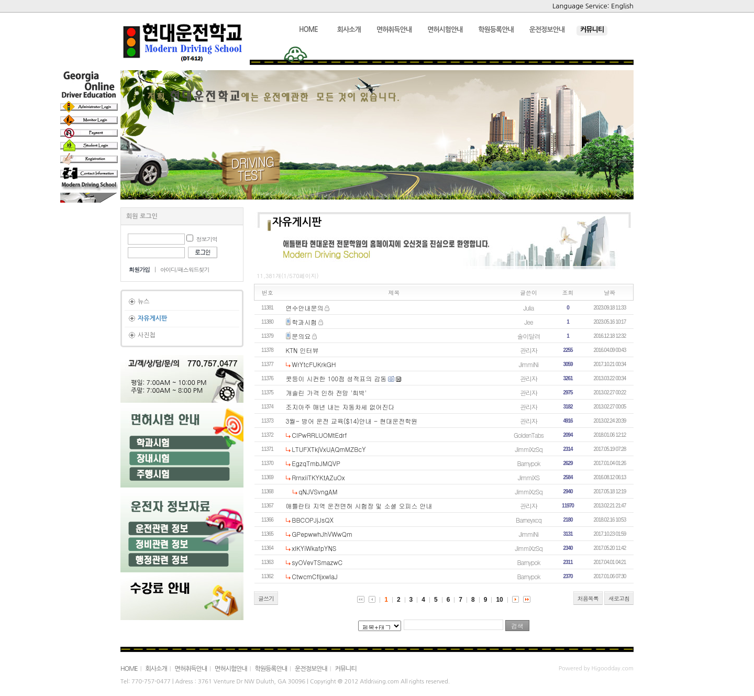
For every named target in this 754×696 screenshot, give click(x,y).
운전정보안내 (311, 669)
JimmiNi (528, 364)
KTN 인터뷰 (302, 350)
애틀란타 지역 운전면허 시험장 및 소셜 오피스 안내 (359, 505)
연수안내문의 (305, 307)
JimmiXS (528, 477)
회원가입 (139, 269)
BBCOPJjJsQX (313, 519)
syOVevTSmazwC (317, 562)
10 (499, 599)
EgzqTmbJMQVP (316, 463)
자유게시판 (152, 318)
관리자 (528, 350)
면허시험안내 (231, 669)
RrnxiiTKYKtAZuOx (318, 477)
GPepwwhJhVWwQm (322, 533)
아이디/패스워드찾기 (184, 269)
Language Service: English (593, 6)
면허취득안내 (191, 669)
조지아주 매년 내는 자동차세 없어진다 (340, 406)
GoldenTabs (529, 434)
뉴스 (144, 302)
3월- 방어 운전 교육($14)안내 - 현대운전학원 (352, 420)
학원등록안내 (271, 669)
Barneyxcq (528, 519)
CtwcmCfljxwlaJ (315, 576)
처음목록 (588, 598)
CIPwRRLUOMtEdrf (319, 434)
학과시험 (304, 321)
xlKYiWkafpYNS (314, 548)
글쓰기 (266, 598)
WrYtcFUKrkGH (314, 364)
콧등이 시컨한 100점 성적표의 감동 (336, 378)
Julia (529, 307)
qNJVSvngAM (317, 491)
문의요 (301, 336)
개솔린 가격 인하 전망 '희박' (326, 392)
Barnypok (528, 463)
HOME (129, 669)
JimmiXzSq (528, 449)
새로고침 (618, 598)
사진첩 (147, 335)
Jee (528, 321)
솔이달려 (528, 336)
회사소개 (156, 669)
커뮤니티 (346, 669)
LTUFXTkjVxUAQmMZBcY (328, 449)
